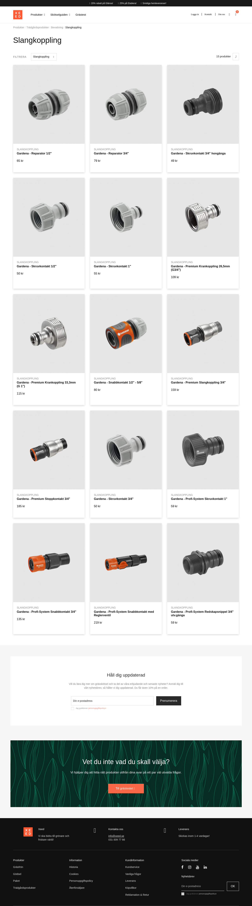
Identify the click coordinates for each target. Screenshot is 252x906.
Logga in (195, 14)
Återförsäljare (76, 887)
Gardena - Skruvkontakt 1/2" (36, 266)
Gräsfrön (18, 867)
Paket (16, 880)
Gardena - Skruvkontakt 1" (112, 266)
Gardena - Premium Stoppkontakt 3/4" (43, 498)
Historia (73, 867)
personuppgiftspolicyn (97, 708)
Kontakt (208, 14)
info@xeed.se (116, 835)
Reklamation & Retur (137, 894)
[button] (38, 14)
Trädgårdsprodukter (24, 887)
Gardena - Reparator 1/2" (34, 153)
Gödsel (17, 874)
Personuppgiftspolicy (81, 880)
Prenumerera (168, 700)
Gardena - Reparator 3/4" (111, 153)
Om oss (221, 14)
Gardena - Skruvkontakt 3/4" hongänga (198, 153)
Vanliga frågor (133, 874)
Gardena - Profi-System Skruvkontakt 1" (199, 498)
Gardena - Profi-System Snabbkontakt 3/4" (46, 611)
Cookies (74, 874)
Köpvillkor (131, 887)
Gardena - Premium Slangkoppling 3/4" (198, 382)
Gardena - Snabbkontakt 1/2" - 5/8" (118, 382)
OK (233, 886)
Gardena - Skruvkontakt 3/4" (113, 498)
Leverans (130, 880)
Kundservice (132, 867)
